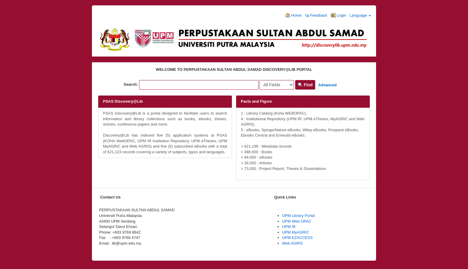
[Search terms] (198, 85)
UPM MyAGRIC (295, 232)
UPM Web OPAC (296, 221)
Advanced (327, 85)
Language (360, 15)
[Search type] (276, 85)
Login (338, 15)
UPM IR (289, 226)
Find (305, 84)
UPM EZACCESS (297, 237)
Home (293, 15)
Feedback (316, 15)
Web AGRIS (292, 243)
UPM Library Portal (298, 215)
